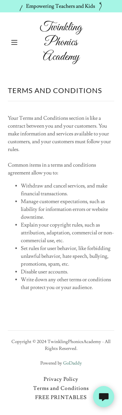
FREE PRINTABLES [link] (61, 397)
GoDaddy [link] (72, 363)
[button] (16, 42)
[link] (61, 58)
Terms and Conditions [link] (60, 388)
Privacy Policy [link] (61, 379)
